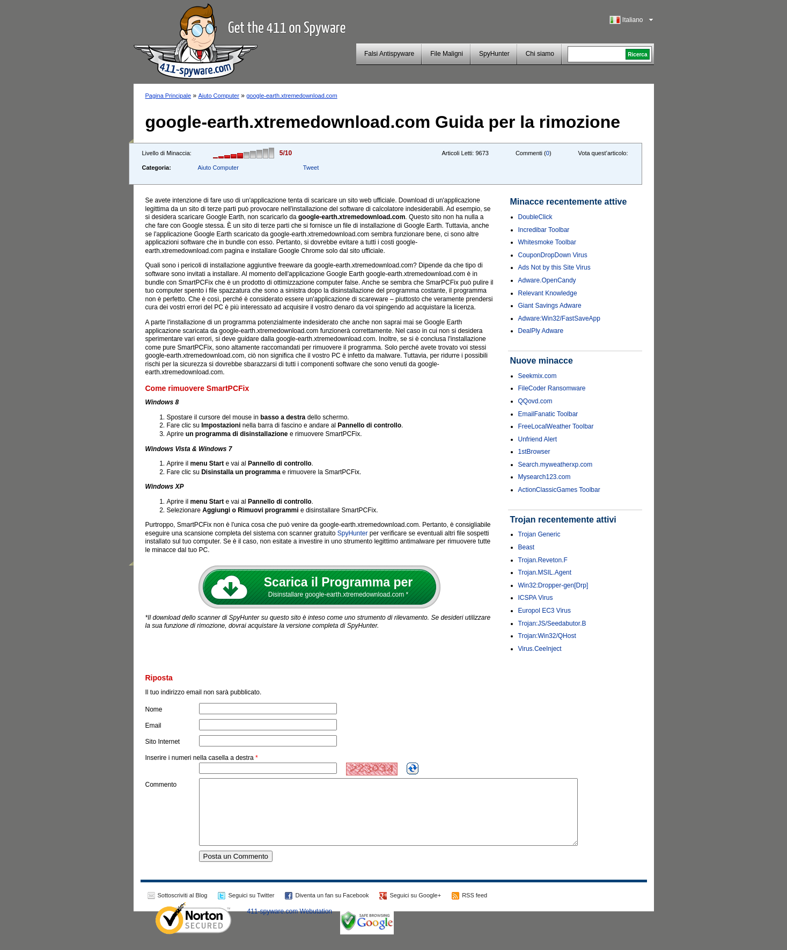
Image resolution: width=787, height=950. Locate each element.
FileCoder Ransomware (552, 388)
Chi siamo (540, 53)
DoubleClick (535, 217)
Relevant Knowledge (547, 293)
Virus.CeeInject (540, 648)
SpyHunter (494, 53)
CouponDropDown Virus (552, 255)
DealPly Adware (541, 331)
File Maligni (446, 53)
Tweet (311, 167)
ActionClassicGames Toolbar (559, 490)
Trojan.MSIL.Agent (545, 572)
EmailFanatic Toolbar (548, 414)
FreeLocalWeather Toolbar (556, 426)
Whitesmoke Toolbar (547, 242)
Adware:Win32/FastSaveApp (559, 318)
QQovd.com (535, 401)
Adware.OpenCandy (547, 280)
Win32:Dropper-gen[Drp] (553, 585)
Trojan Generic (539, 534)
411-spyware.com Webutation (290, 924)
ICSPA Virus (535, 597)
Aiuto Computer (218, 95)
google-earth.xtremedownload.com (291, 95)
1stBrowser (534, 451)
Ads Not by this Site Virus (554, 267)
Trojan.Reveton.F (543, 560)
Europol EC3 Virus (544, 610)
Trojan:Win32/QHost (547, 636)
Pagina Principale (168, 95)
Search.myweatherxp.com (555, 464)
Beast (526, 547)
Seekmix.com (537, 376)
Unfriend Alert (537, 439)
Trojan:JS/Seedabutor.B (552, 623)
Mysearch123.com (544, 477)
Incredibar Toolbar (544, 230)
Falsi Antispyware (389, 53)
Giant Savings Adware (550, 305)
